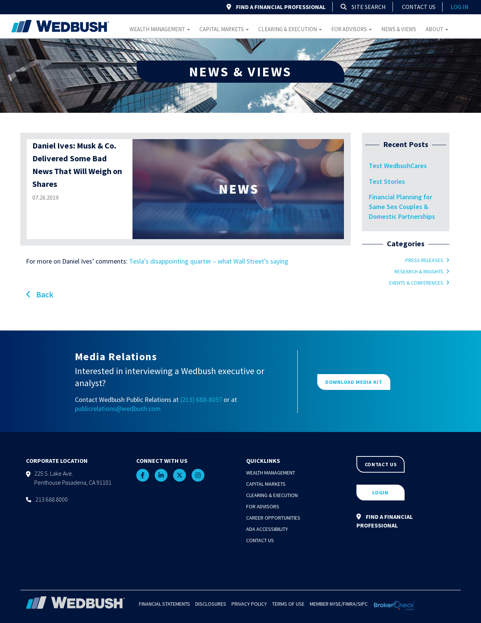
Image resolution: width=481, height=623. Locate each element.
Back (39, 294)
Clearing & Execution (290, 29)
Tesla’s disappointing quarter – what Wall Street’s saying (208, 261)
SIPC (363, 603)
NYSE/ (336, 603)
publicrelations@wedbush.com (118, 408)
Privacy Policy (249, 603)
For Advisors (351, 29)
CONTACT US (381, 464)
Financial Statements (164, 603)
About (437, 29)
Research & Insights (418, 271)
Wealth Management (159, 29)
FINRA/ (350, 603)
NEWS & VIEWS (240, 71)
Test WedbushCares (398, 165)
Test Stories (387, 181)
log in (460, 7)
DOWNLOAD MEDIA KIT (353, 382)
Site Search (363, 7)
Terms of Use (288, 603)
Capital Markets (224, 29)
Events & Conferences (416, 282)
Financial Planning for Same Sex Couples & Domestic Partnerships (402, 206)
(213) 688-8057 (201, 399)
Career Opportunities (273, 517)
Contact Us (418, 7)
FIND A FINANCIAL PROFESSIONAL (276, 7)
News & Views (398, 29)
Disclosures (210, 603)
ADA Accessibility (267, 529)
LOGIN (380, 492)
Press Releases (424, 260)
